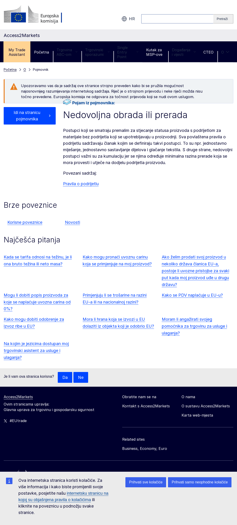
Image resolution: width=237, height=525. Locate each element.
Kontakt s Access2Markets (146, 406)
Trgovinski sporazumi (97, 52)
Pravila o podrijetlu (81, 183)
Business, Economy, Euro (144, 448)
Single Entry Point (127, 52)
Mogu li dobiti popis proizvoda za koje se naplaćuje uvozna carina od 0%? (37, 302)
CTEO (208, 52)
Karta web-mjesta (197, 415)
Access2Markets (18, 397)
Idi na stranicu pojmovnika (27, 115)
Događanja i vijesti (184, 52)
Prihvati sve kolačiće (145, 482)
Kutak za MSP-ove (154, 52)
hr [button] (128, 19)
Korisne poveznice (24, 222)
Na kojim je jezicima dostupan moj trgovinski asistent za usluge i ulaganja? (36, 350)
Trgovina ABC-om (67, 52)
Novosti (72, 222)
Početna (41, 52)
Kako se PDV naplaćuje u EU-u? (192, 295)
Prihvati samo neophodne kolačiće (200, 482)
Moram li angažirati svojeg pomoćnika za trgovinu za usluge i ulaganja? (194, 326)
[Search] (223, 18)
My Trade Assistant (17, 52)
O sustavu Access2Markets (206, 406)
